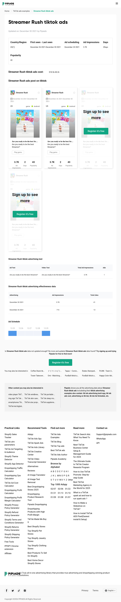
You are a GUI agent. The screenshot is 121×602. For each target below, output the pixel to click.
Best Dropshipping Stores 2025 (36, 488)
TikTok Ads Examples (56, 436)
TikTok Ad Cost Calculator (11, 484)
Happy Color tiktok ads (107, 376)
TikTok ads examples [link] (21, 11)
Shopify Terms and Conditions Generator (14, 521)
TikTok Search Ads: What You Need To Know (82, 437)
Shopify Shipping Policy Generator (12, 536)
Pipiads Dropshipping (37, 504)
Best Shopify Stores (36, 526)
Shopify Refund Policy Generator (12, 514)
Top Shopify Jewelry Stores (37, 539)
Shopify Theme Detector (11, 458)
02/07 (53, 489)
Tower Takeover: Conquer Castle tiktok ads (39, 376)
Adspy (30, 434)
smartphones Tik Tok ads (16, 402)
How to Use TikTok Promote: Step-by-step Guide (81, 474)
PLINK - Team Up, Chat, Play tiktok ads (107, 371)
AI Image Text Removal (34, 481)
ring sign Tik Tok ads (16, 398)
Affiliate (8, 553)
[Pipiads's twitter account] (13, 591)
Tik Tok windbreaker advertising (32, 394)
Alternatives (33, 466)
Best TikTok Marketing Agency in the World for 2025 (82, 485)
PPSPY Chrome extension (12, 547)
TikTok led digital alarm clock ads (16, 406)
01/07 (67, 497)
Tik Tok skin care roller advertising (32, 398)
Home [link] (7, 11)
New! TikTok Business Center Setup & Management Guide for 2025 (82, 451)
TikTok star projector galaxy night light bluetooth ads (32, 402)
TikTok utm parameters (10, 443)
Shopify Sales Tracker (11, 436)
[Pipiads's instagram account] (25, 591)
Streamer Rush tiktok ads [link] (43, 11)
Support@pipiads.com (106, 434)
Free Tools (9, 542)
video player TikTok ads (16, 394)
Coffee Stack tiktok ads (39, 371)
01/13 (60, 493)
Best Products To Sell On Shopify (37, 554)
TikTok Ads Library (36, 447)
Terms (95, 590)
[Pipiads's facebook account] (7, 591)
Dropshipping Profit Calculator (13, 491)
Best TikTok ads (58, 450)
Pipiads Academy (58, 459)
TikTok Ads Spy (34, 438)
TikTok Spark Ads (35, 443)
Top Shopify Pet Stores (35, 532)
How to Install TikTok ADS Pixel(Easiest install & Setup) (82, 516)
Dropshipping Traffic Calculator (14, 469)
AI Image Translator (36, 475)
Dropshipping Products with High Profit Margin (36, 512)
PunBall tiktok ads (72, 376)
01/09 (53, 497)
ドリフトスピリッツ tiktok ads (56, 371)
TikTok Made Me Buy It (37, 520)
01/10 (67, 493)
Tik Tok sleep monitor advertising (49, 398)
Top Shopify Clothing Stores (37, 547)
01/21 (53, 493)
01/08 (60, 497)
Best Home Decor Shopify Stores (36, 562)
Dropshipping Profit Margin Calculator (13, 499)
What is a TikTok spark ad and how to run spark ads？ (82, 495)
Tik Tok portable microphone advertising (49, 394)
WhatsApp (101, 438)
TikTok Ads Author (59, 454)
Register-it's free (96, 131)
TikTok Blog (56, 442)
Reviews (31, 470)
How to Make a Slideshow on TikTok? (80, 506)
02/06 (60, 489)
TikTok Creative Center (35, 453)
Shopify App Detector (14, 464)
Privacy (85, 590)
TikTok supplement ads (49, 402)
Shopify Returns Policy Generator (12, 528)
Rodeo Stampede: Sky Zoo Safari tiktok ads (90, 371)
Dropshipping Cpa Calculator (13, 477)
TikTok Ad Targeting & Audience (14, 450)
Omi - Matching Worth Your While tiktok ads (56, 376)
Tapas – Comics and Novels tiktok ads (73, 371)
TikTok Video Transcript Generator (37, 460)
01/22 (67, 489)
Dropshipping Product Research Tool (36, 497)
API (98, 443)
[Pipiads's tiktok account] (19, 591)
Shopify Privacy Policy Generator (12, 506)
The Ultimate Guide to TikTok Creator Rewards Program (82, 464)
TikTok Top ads (57, 446)
